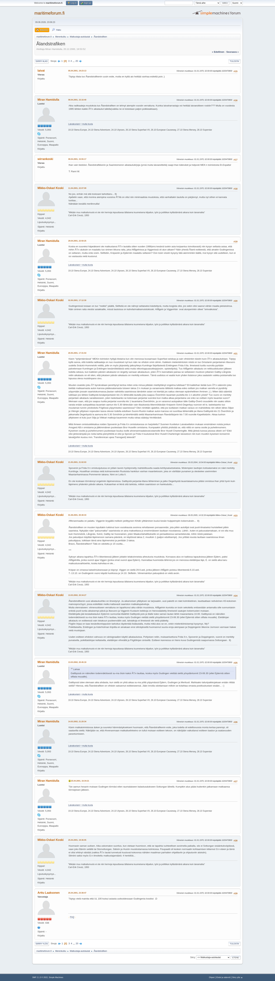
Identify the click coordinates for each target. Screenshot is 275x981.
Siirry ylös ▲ (237, 977)
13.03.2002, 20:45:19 (77, 662)
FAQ (72, 917)
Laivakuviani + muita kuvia (80, 124)
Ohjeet (211, 977)
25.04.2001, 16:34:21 (80, 781)
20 (76, 61)
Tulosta (234, 61)
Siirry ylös (42, 944)
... (74, 61)
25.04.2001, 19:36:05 (77, 840)
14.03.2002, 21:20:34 (77, 721)
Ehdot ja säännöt (223, 977)
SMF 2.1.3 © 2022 (40, 977)
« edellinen (218, 52)
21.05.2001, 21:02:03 (77, 462)
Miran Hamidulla (48, 99)
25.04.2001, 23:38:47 (77, 893)
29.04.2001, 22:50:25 (77, 241)
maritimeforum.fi (49, 13)
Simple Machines (56, 977)
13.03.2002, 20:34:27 (77, 595)
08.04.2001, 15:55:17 (77, 159)
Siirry (192, 957)
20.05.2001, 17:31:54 (77, 353)
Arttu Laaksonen (49, 892)
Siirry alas (42, 61)
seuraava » (232, 52)
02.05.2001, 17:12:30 (77, 300)
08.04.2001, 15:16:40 (77, 100)
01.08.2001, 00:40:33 (77, 515)
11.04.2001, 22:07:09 (77, 188)
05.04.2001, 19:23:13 (77, 71)
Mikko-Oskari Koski (50, 188)
